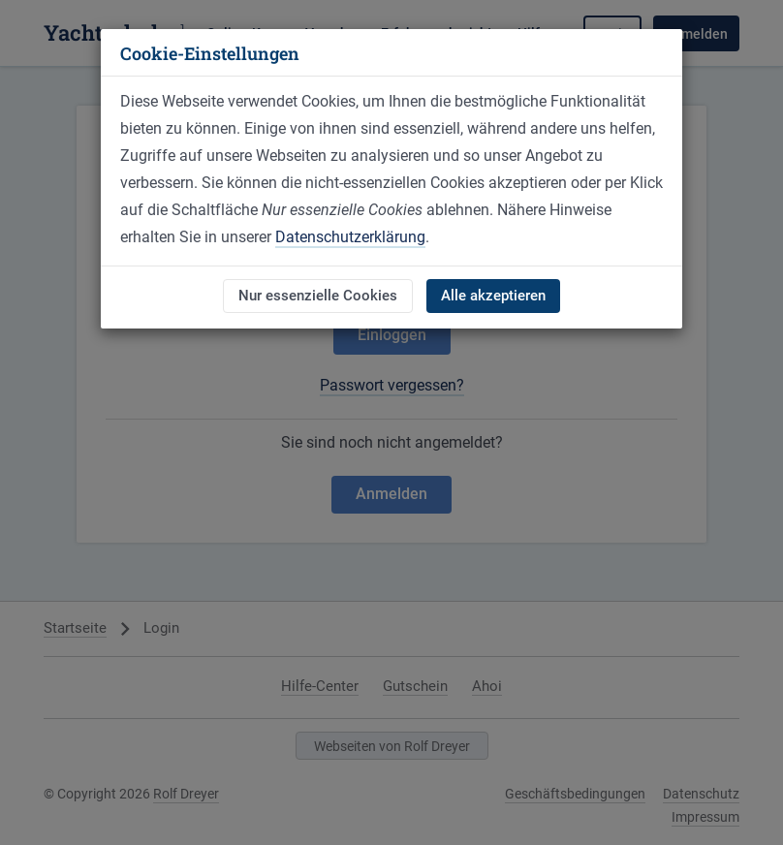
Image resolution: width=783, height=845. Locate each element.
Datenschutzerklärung (350, 237)
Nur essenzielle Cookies (317, 295)
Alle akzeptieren (493, 295)
